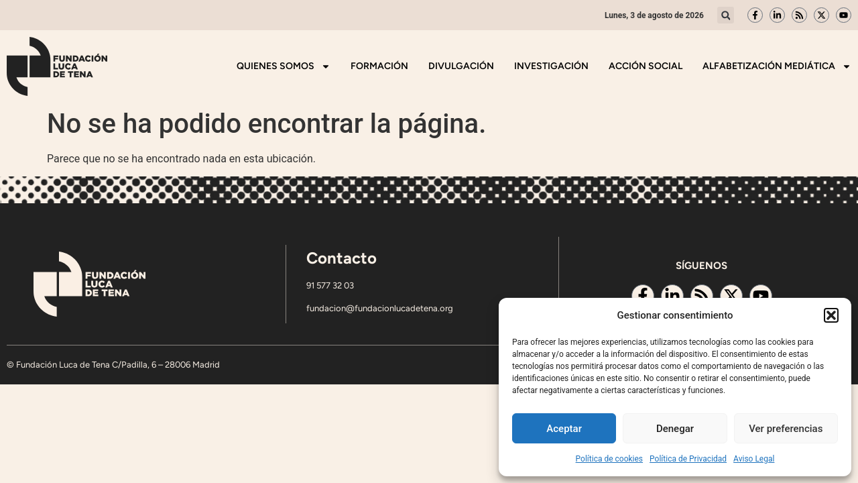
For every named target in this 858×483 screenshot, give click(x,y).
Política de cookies (610, 459)
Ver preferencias (785, 429)
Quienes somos (283, 66)
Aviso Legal (753, 459)
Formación (379, 66)
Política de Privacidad (688, 459)
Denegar (675, 429)
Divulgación (461, 66)
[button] (831, 315)
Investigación (551, 66)
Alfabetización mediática (776, 66)
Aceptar (564, 429)
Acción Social (645, 66)
